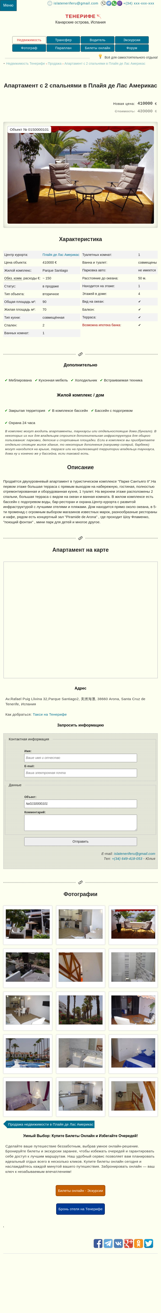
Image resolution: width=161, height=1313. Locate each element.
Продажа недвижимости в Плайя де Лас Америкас (50, 1124)
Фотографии (80, 894)
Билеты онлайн (97, 48)
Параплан (63, 48)
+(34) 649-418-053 (127, 859)
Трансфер (63, 40)
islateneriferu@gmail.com (76, 3)
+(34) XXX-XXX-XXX (138, 3)
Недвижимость (29, 40)
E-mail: (29, 766)
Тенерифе (80, 16)
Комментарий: (35, 812)
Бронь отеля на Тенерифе (81, 1209)
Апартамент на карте (80, 550)
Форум (131, 48)
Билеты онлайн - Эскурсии (80, 1191)
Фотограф (29, 48)
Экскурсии (132, 40)
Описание (80, 467)
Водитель (98, 40)
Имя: (28, 751)
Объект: (30, 797)
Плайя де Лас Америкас (61, 255)
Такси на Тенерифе (50, 714)
